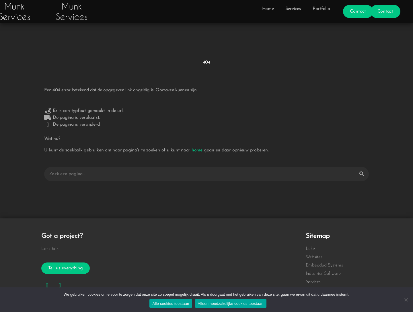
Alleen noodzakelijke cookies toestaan (231, 303)
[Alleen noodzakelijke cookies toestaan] (406, 300)
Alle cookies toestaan (170, 303)
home (197, 150)
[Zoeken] (361, 174)
